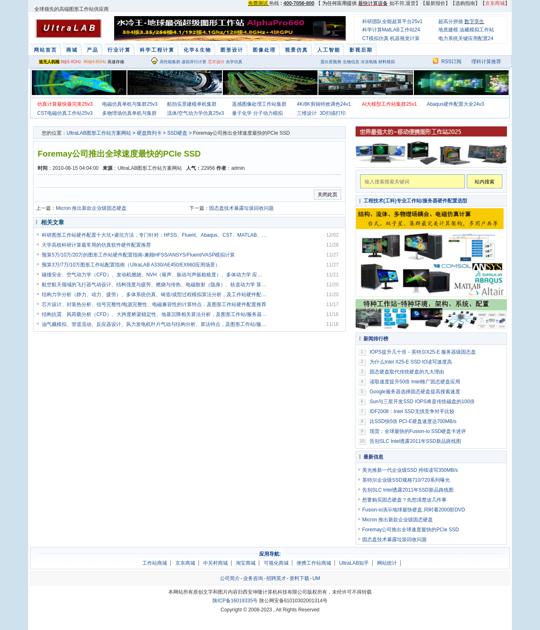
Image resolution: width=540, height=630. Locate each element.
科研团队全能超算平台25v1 (392, 21)
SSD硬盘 (177, 133)
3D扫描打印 (333, 113)
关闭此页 (327, 194)
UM (316, 578)
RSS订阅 (451, 61)
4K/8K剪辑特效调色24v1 (324, 104)
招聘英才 (276, 578)
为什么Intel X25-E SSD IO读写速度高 (411, 362)
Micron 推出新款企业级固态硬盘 (91, 208)
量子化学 (242, 113)
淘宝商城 (246, 563)
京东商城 (185, 563)
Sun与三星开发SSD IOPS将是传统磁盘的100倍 (422, 401)
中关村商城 (215, 563)
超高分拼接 (450, 21)
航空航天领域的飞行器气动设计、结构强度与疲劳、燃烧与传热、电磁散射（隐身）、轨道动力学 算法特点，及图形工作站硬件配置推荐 (154, 285)
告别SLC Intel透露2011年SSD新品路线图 (415, 441)
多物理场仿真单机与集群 (129, 113)
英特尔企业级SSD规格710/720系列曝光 (406, 480)
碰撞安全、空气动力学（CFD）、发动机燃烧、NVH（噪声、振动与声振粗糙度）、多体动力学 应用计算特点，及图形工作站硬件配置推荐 (154, 275)
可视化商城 (276, 563)
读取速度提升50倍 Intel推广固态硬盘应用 (415, 382)
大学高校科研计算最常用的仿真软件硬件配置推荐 (96, 245)
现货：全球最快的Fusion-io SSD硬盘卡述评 (418, 431)
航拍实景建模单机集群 (192, 104)
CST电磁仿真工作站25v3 (65, 113)
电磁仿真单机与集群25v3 (130, 104)
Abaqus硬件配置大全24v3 (455, 104)
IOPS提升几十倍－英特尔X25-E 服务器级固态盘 (423, 352)
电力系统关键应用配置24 (465, 38)
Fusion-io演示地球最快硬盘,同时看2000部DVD (413, 510)
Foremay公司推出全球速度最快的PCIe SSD (410, 530)
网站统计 (387, 563)
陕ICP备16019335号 (235, 601)
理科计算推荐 (486, 61)
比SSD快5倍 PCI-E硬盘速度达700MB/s (413, 421)
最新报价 (435, 3)
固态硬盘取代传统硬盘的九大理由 (407, 372)
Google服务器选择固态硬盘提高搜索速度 (415, 392)
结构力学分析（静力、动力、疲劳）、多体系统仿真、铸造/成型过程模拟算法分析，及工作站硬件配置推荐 (154, 294)
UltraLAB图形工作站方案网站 (99, 133)
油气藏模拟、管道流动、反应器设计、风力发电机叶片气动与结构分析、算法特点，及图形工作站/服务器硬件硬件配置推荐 (154, 324)
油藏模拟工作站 (476, 30)
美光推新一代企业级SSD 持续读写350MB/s (410, 470)
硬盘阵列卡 (149, 133)
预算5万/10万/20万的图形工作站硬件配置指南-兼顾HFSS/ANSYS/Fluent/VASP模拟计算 (138, 255)
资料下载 (299, 578)
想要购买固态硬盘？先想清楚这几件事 (404, 500)
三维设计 (307, 113)
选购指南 (465, 3)
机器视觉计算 (405, 38)
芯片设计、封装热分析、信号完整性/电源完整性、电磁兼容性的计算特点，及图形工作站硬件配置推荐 (154, 304)
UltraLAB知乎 (354, 563)
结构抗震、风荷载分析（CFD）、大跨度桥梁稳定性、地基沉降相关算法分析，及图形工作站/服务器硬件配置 (154, 314)
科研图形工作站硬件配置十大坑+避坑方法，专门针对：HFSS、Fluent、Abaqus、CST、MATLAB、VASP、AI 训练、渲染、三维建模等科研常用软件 (154, 235)
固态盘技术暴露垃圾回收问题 (241, 208)
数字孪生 (474, 21)
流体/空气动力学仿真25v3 (195, 113)
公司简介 (230, 578)
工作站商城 (154, 563)
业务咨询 (253, 578)
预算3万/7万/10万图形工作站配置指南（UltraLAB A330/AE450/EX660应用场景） (131, 265)
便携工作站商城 (313, 563)
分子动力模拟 (268, 113)
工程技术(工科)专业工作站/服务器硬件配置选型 (415, 201)
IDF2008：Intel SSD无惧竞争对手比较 (412, 411)
